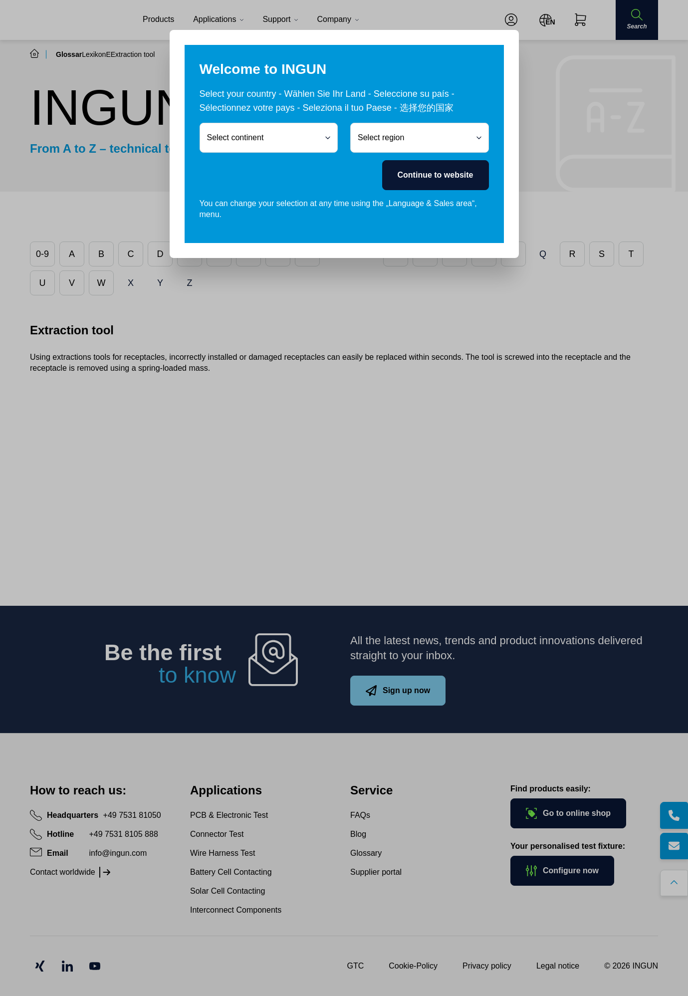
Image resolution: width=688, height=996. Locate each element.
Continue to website (435, 175)
